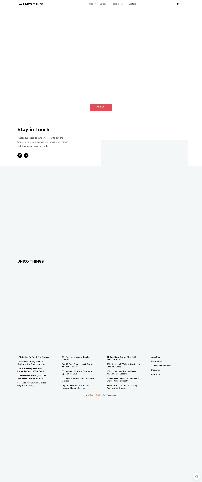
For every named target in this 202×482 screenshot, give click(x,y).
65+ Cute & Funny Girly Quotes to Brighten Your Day (33, 384)
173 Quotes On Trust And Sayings (33, 357)
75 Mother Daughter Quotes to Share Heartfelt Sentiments (31, 377)
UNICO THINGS (94, 395)
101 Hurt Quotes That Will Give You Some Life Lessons (121, 372)
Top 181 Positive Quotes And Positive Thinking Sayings (75, 386)
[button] (178, 4)
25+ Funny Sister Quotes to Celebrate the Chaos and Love (31, 362)
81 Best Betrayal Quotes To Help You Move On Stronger (122, 386)
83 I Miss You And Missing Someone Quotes (78, 379)
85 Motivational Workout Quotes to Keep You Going (123, 365)
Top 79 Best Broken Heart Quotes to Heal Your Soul (77, 365)
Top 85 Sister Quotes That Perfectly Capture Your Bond (30, 370)
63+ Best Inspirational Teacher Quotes (76, 358)
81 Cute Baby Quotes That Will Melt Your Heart (121, 358)
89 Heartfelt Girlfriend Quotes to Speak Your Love (77, 372)
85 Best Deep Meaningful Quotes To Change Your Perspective (123, 379)
